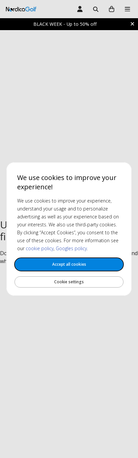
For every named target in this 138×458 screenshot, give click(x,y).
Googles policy (71, 248)
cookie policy (39, 248)
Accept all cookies (69, 264)
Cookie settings (69, 282)
